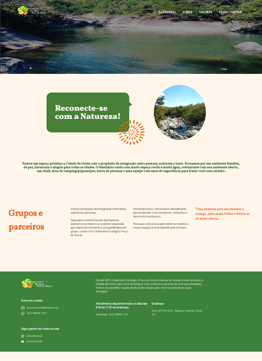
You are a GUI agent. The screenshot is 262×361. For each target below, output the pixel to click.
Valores (205, 12)
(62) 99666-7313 (33, 314)
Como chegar (230, 12)
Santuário (167, 12)
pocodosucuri (31, 337)
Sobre (187, 12)
